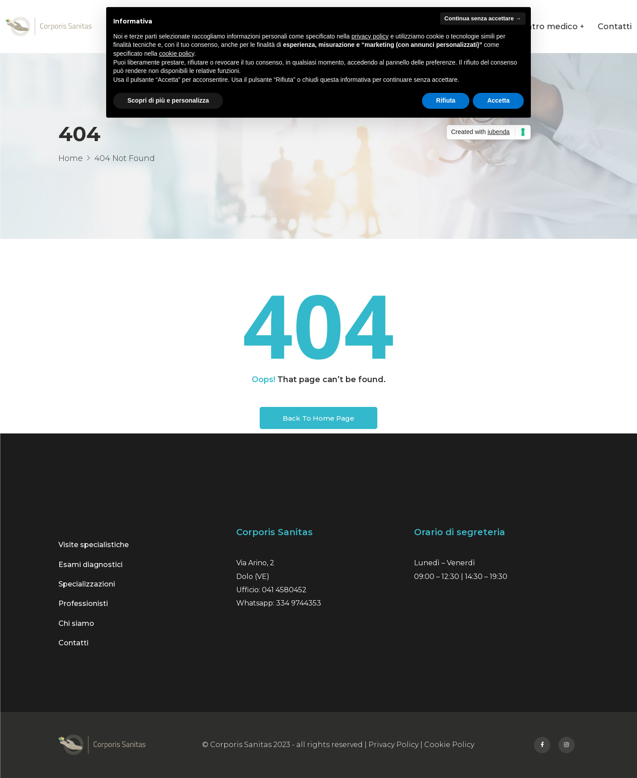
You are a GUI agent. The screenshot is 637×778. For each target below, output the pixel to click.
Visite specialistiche (93, 544)
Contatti (615, 26)
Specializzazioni (86, 584)
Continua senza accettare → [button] (483, 18)
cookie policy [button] (176, 53)
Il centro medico (543, 26)
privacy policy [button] (370, 36)
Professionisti (83, 603)
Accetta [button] (498, 100)
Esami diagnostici (90, 564)
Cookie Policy (449, 744)
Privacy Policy (393, 744)
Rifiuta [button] (446, 100)
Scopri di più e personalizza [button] (168, 100)
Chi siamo (76, 623)
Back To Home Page (318, 418)
